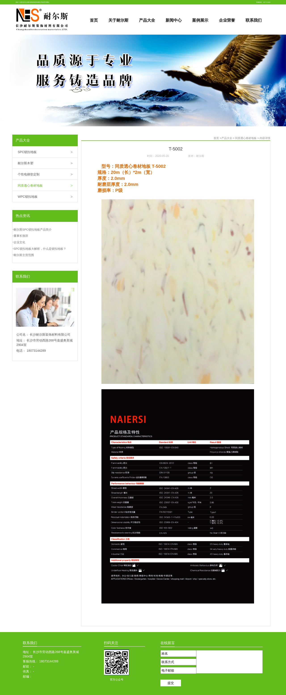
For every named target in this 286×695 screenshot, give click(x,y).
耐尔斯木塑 (47, 163)
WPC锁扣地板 (47, 197)
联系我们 (23, 276)
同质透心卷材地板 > (247, 138)
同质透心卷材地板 (47, 185)
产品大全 (23, 140)
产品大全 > (228, 138)
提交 (171, 683)
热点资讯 (23, 216)
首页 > (217, 138)
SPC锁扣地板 (47, 152)
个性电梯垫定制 (47, 174)
